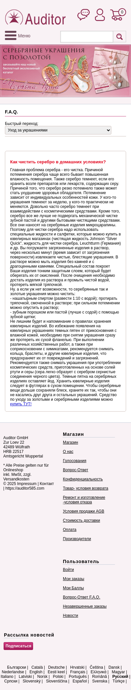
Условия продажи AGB (83, 511)
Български (16, 667)
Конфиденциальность (83, 479)
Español (80, 681)
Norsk (42, 676)
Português (78, 676)
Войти (68, 569)
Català (37, 667)
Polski (58, 676)
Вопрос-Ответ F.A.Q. (81, 597)
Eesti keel (56, 672)
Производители (77, 539)
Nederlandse (13, 672)
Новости (70, 615)
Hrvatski (77, 667)
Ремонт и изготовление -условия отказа (84, 499)
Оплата (69, 529)
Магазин (70, 442)
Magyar (118, 672)
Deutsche (56, 667)
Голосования (74, 460)
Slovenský (32, 681)
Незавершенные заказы (84, 606)
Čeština (96, 667)
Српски (10, 681)
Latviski (25, 676)
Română (99, 676)
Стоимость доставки (81, 520)
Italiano (7, 676)
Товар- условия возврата (85, 488)
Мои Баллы (73, 588)
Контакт (47, 483)
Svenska (99, 681)
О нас (68, 451)
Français (77, 672)
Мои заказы (73, 579)
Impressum (26, 483)
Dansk (114, 667)
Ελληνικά (98, 672)
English (35, 672)
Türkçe (119, 681)
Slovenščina (56, 681)
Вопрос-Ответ (75, 470)
